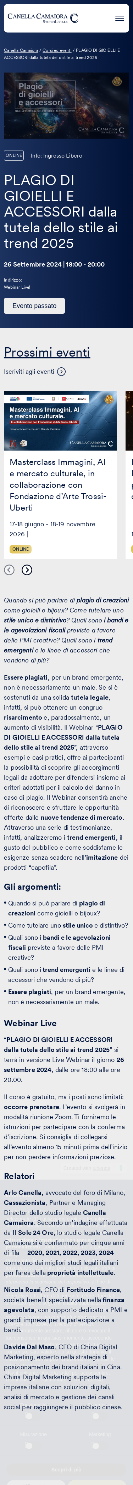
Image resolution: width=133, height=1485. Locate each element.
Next (27, 570)
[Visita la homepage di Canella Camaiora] (42, 18)
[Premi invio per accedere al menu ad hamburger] (119, 17)
